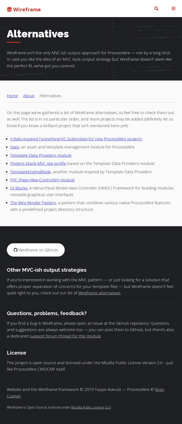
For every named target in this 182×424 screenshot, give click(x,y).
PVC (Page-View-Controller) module (42, 180)
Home (12, 95)
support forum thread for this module (65, 336)
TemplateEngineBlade (30, 172)
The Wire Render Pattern (33, 202)
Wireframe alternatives (99, 293)
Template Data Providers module (41, 155)
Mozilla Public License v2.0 (91, 407)
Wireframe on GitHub (36, 250)
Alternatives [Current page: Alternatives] (50, 95)
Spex (14, 147)
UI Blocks (18, 188)
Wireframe (24, 9)
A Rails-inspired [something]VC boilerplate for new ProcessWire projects (76, 139)
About (28, 95)
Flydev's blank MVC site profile (38, 163)
